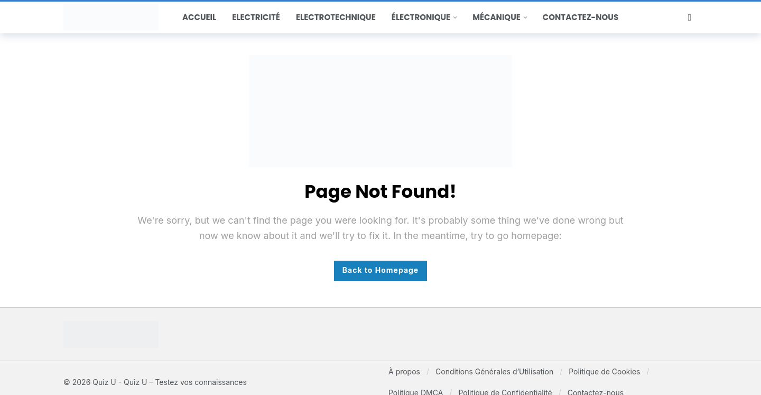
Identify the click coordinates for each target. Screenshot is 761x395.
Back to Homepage (380, 269)
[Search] (690, 17)
